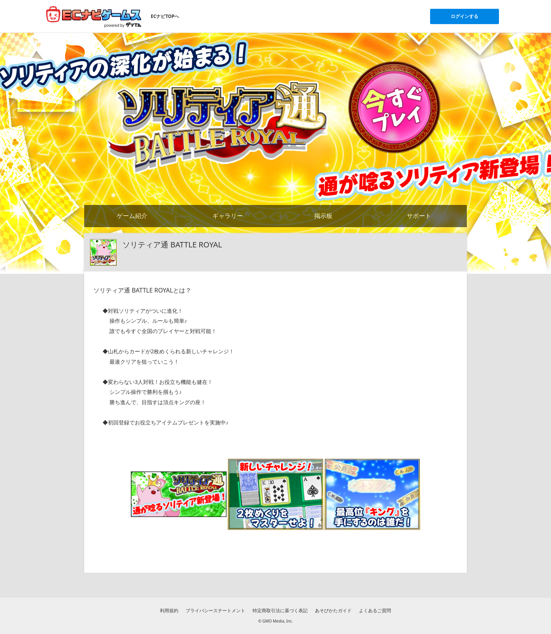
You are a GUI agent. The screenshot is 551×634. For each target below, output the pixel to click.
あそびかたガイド (333, 610)
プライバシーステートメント (215, 610)
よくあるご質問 (375, 610)
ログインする (464, 16)
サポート (419, 215)
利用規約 (169, 610)
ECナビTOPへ (165, 16)
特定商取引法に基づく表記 (280, 610)
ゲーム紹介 (132, 215)
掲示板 (323, 215)
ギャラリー (227, 215)
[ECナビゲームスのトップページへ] (94, 16)
